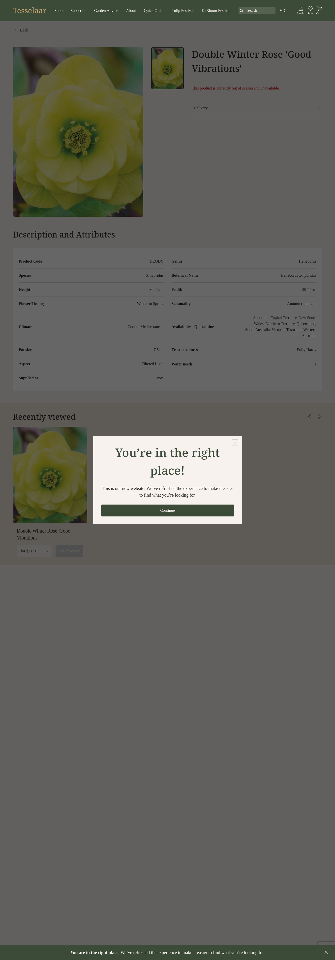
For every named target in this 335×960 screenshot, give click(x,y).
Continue (167, 510)
